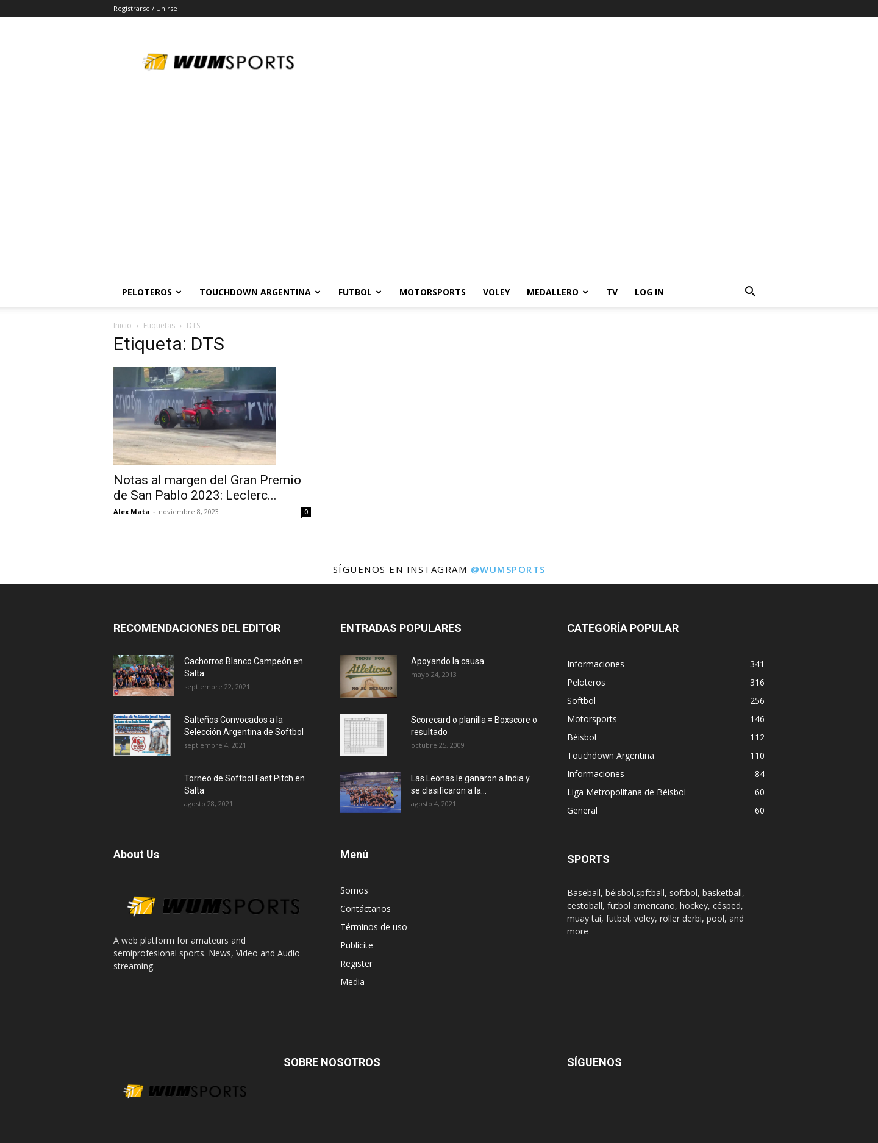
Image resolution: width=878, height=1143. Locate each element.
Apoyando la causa (447, 661)
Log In (649, 292)
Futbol (360, 292)
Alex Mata (131, 511)
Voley (496, 292)
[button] (750, 293)
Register (356, 963)
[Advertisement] (439, 186)
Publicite (356, 945)
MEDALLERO (557, 292)
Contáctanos (365, 908)
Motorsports (432, 292)
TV (612, 292)
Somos (354, 890)
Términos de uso (373, 927)
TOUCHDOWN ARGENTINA (260, 292)
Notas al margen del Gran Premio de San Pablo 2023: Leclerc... (207, 488)
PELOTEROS (152, 292)
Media (352, 981)
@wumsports (508, 569)
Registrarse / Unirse (145, 8)
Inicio (122, 325)
